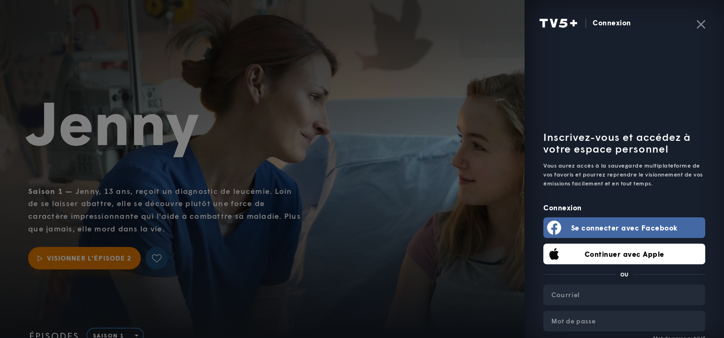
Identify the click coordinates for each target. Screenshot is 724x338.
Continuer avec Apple (624, 254)
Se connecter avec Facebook (624, 227)
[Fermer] (701, 24)
